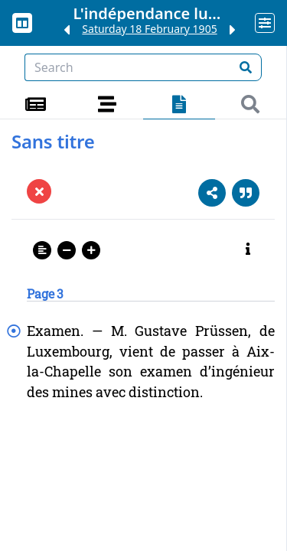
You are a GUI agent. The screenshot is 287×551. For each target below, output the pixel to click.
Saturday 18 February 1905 (149, 28)
